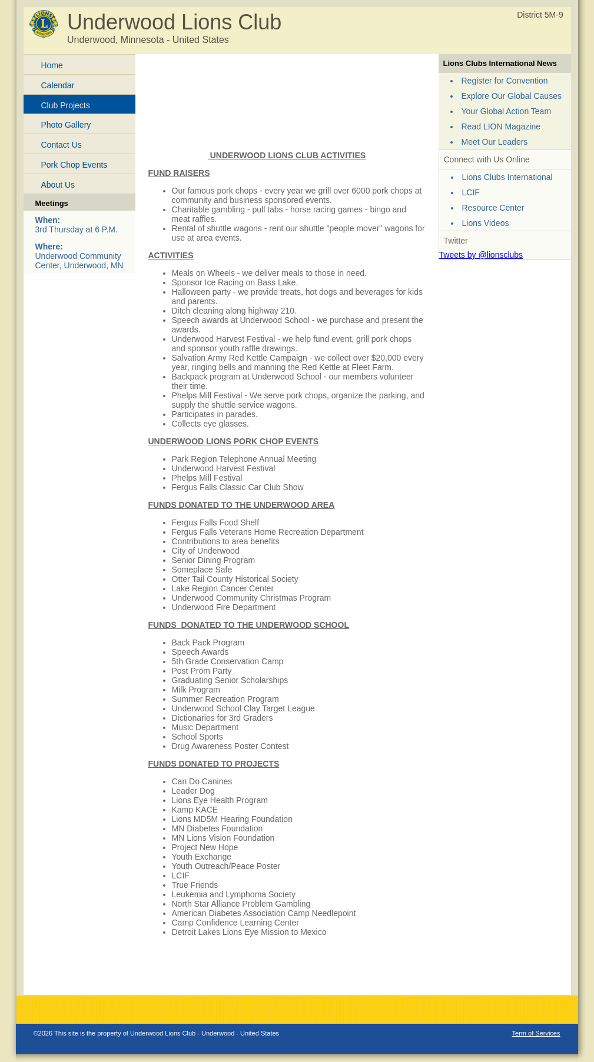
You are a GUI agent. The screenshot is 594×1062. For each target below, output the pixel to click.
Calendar (58, 85)
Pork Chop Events (74, 164)
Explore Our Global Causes (512, 96)
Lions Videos (485, 223)
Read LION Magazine (501, 126)
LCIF (471, 192)
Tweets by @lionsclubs (481, 254)
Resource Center (493, 207)
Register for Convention (505, 80)
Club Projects (65, 105)
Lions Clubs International (507, 177)
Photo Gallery (66, 124)
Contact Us (61, 144)
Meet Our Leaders (495, 142)
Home (52, 65)
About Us (58, 184)
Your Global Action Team (507, 111)
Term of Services (536, 1033)
